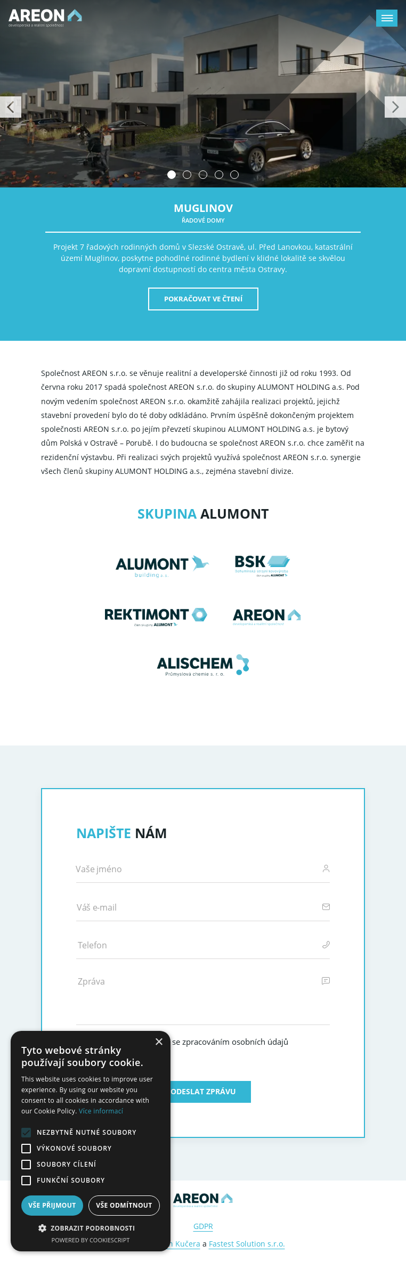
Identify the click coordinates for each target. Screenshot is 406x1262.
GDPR (203, 1226)
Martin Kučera (174, 1244)
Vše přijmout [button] (52, 1205)
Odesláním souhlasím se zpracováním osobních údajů (189, 1041)
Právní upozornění (210, 1061)
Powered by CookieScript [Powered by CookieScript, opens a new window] (91, 1240)
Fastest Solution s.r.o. (247, 1244)
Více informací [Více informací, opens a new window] (101, 1111)
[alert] (90, 1141)
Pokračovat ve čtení (203, 299)
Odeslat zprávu (203, 1091)
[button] (90, 1228)
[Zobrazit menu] (386, 18)
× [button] (159, 1042)
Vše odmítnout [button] (124, 1205)
